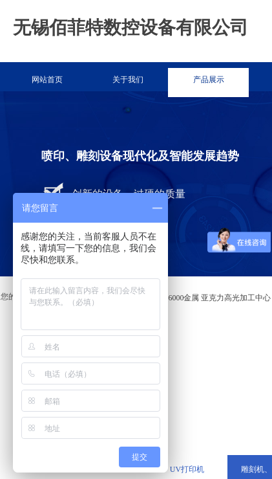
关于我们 (127, 79)
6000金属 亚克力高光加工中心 (219, 297)
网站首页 (47, 79)
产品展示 (208, 79)
